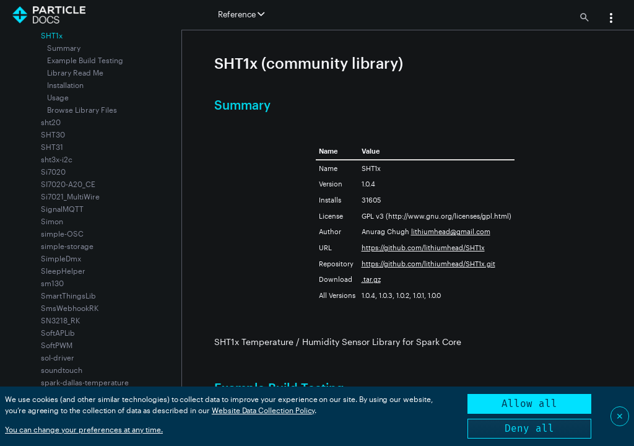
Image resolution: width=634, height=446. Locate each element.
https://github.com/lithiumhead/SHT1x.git (428, 264)
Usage (58, 97)
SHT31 (52, 146)
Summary (63, 47)
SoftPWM (56, 345)
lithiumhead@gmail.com (450, 231)
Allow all (529, 403)
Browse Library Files (82, 109)
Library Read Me (75, 72)
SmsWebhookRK (69, 308)
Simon (52, 221)
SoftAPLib (58, 332)
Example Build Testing (85, 60)
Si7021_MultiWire (70, 196)
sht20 (51, 122)
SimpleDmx (61, 258)
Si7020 (53, 171)
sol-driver (57, 357)
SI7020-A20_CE (68, 184)
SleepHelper (63, 270)
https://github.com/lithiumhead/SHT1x (423, 247)
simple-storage (67, 246)
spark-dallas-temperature (85, 382)
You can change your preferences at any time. (84, 429)
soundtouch (61, 369)
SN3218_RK (60, 320)
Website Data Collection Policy (263, 410)
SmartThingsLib (68, 295)
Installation (65, 85)
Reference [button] (241, 14)
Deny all (529, 428)
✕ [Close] (619, 416)
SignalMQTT (62, 208)
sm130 (52, 283)
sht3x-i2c (56, 159)
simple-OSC (62, 233)
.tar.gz (371, 279)
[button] (611, 19)
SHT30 (53, 134)
